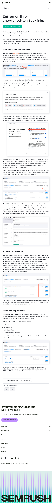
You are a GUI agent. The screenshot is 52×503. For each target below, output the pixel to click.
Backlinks (16, 53)
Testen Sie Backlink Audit (12, 26)
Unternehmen (5, 435)
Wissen (6, 8)
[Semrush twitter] (18, 458)
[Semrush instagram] (5, 458)
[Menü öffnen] (50, 3)
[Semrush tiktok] (8, 458)
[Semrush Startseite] (6, 3)
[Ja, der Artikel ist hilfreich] (6, 389)
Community (4, 443)
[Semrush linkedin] (2, 458)
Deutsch (3, 451)
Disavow (33, 371)
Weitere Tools (5, 430)
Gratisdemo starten (9, 420)
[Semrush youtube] (12, 458)
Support (3, 439)
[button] (12, 389)
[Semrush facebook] (15, 458)
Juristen (3, 447)
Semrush (4, 426)
